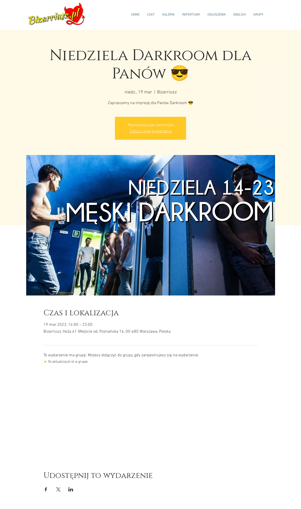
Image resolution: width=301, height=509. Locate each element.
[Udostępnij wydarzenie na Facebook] (45, 489)
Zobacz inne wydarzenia (151, 131)
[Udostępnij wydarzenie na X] (58, 489)
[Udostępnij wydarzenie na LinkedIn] (70, 489)
